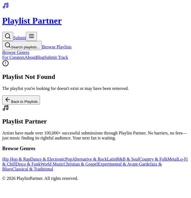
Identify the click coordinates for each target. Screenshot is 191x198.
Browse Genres (15, 52)
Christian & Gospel (81, 164)
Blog (40, 57)
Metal (173, 159)
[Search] (7, 36)
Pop (68, 159)
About (30, 57)
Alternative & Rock (89, 159)
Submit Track (56, 57)
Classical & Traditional (32, 169)
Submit (19, 37)
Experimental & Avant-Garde (124, 164)
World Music (52, 164)
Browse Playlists (56, 47)
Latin (111, 159)
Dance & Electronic (47, 159)
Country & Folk (153, 159)
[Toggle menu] (31, 36)
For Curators (13, 57)
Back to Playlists (21, 100)
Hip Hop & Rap (16, 159)
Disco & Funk (28, 164)
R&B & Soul (127, 159)
